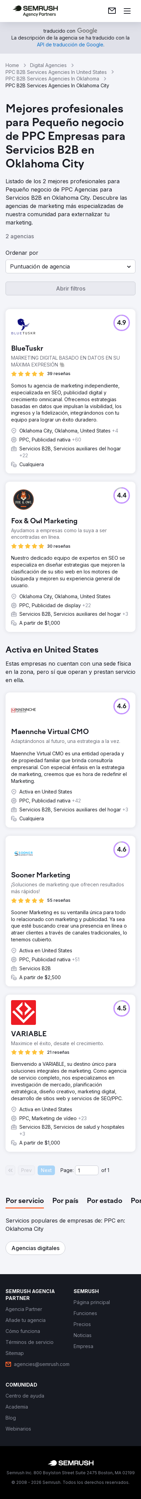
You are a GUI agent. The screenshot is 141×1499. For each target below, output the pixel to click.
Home (12, 65)
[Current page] (86, 1170)
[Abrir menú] (127, 11)
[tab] (25, 1201)
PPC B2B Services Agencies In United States (56, 72)
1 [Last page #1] (108, 1170)
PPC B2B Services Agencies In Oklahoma (52, 78)
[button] (70, 266)
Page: (67, 1170)
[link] (112, 11)
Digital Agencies (48, 65)
